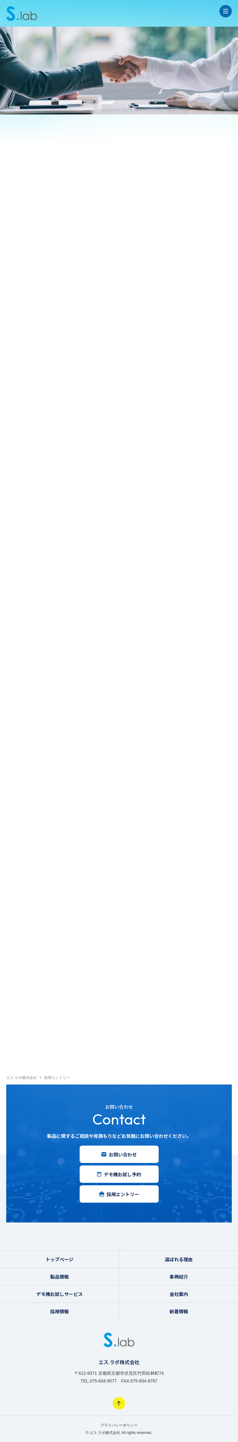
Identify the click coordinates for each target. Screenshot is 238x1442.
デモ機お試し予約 (119, 1174)
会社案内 (179, 1294)
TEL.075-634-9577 (99, 1380)
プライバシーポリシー (119, 1425)
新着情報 (179, 1311)
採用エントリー (119, 1194)
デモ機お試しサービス (59, 1294)
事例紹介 (179, 1276)
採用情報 (59, 1311)
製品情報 (59, 1276)
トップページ (59, 1259)
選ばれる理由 (179, 1259)
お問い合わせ (119, 1154)
